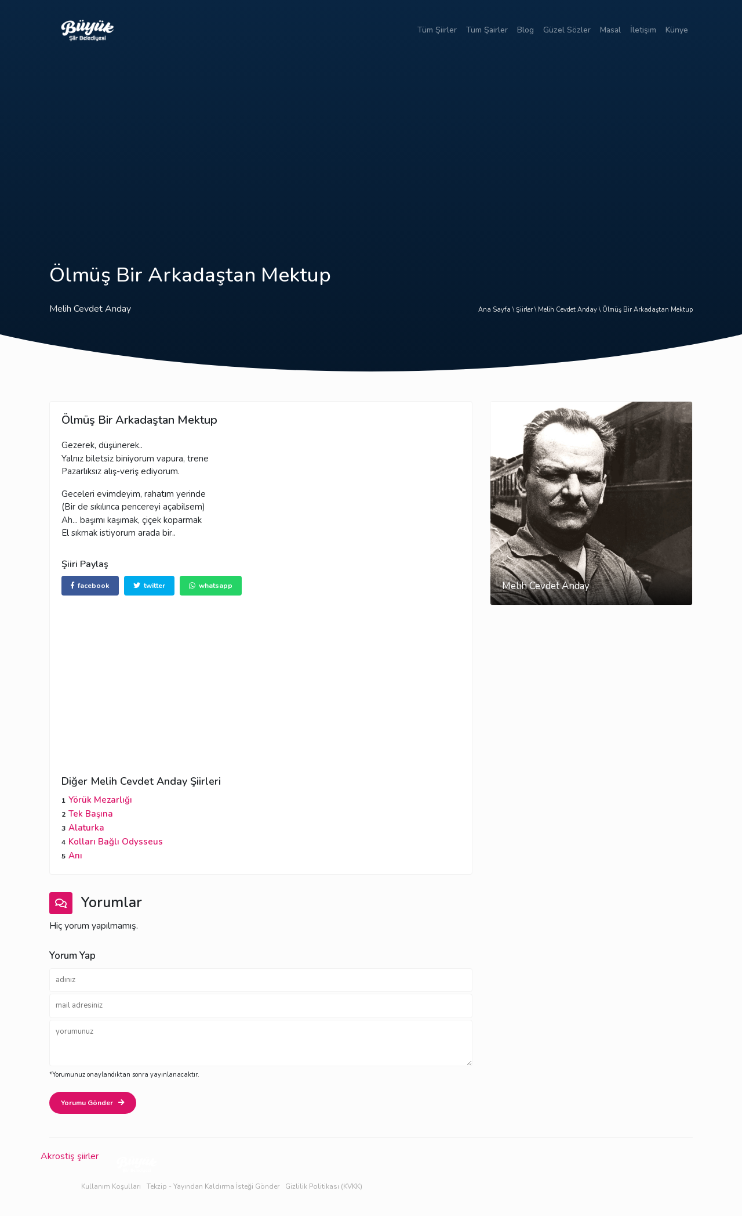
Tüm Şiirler (437, 29)
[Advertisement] (371, 147)
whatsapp (210, 585)
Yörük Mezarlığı (100, 800)
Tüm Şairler (487, 29)
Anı (75, 855)
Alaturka (86, 827)
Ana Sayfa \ (497, 309)
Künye (676, 29)
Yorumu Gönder (93, 1102)
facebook (90, 585)
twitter (149, 585)
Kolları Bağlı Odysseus (115, 841)
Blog (525, 29)
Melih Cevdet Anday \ (570, 309)
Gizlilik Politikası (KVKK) (323, 1186)
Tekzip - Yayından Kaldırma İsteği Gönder (213, 1186)
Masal (610, 29)
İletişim (643, 29)
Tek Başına (90, 814)
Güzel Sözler (567, 29)
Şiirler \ (527, 309)
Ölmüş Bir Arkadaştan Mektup (647, 309)
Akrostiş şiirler (70, 1156)
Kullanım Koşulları (111, 1186)
